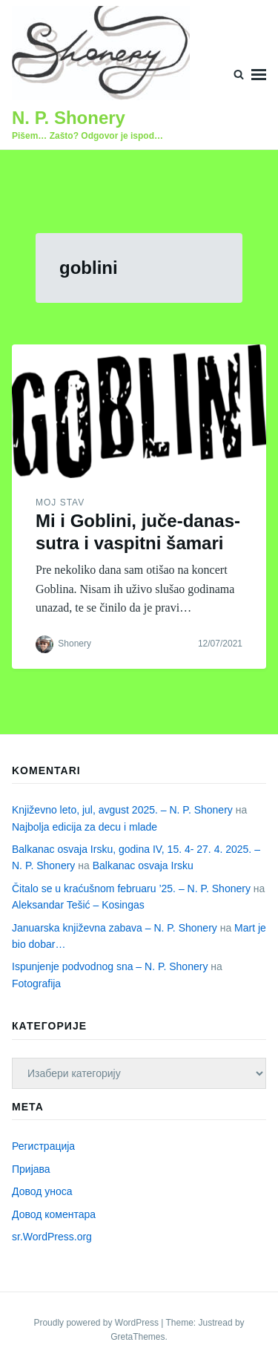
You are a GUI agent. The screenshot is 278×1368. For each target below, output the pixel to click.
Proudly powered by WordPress (97, 1323)
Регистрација (43, 1146)
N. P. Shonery (68, 118)
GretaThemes (137, 1337)
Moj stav (60, 502)
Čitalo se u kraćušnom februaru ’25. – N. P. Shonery (131, 888)
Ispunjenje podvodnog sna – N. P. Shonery (110, 966)
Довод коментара (54, 1214)
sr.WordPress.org (52, 1237)
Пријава (31, 1169)
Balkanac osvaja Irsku (143, 865)
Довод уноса (42, 1191)
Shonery (74, 643)
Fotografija (36, 983)
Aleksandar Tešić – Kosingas (78, 905)
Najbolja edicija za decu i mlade (84, 827)
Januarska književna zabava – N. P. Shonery (114, 928)
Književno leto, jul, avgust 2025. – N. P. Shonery (122, 810)
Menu (258, 74)
